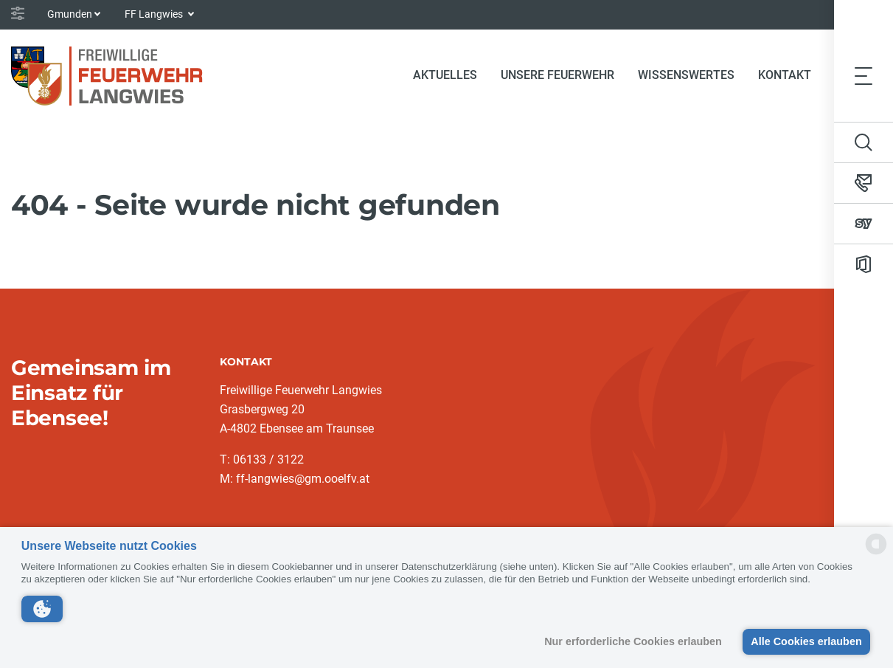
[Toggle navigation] (863, 75)
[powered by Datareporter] (876, 553)
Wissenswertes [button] (686, 75)
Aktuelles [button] (445, 75)
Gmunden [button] (69, 14)
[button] (42, 609)
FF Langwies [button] (155, 14)
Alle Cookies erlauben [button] (806, 641)
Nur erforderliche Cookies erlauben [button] (633, 641)
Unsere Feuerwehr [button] (557, 75)
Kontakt (784, 75)
